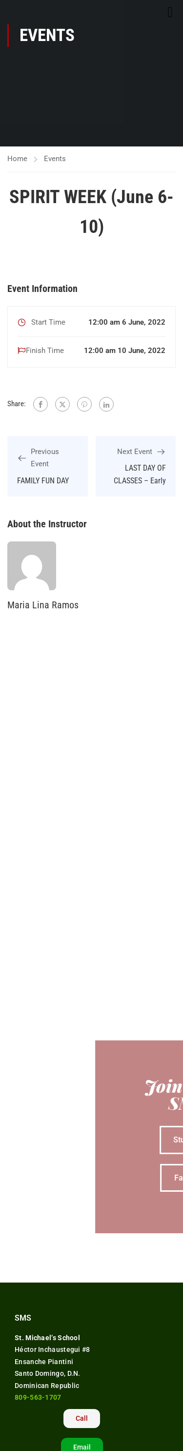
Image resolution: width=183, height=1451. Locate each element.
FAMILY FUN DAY (43, 480)
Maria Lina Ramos (43, 605)
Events (55, 158)
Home (17, 158)
